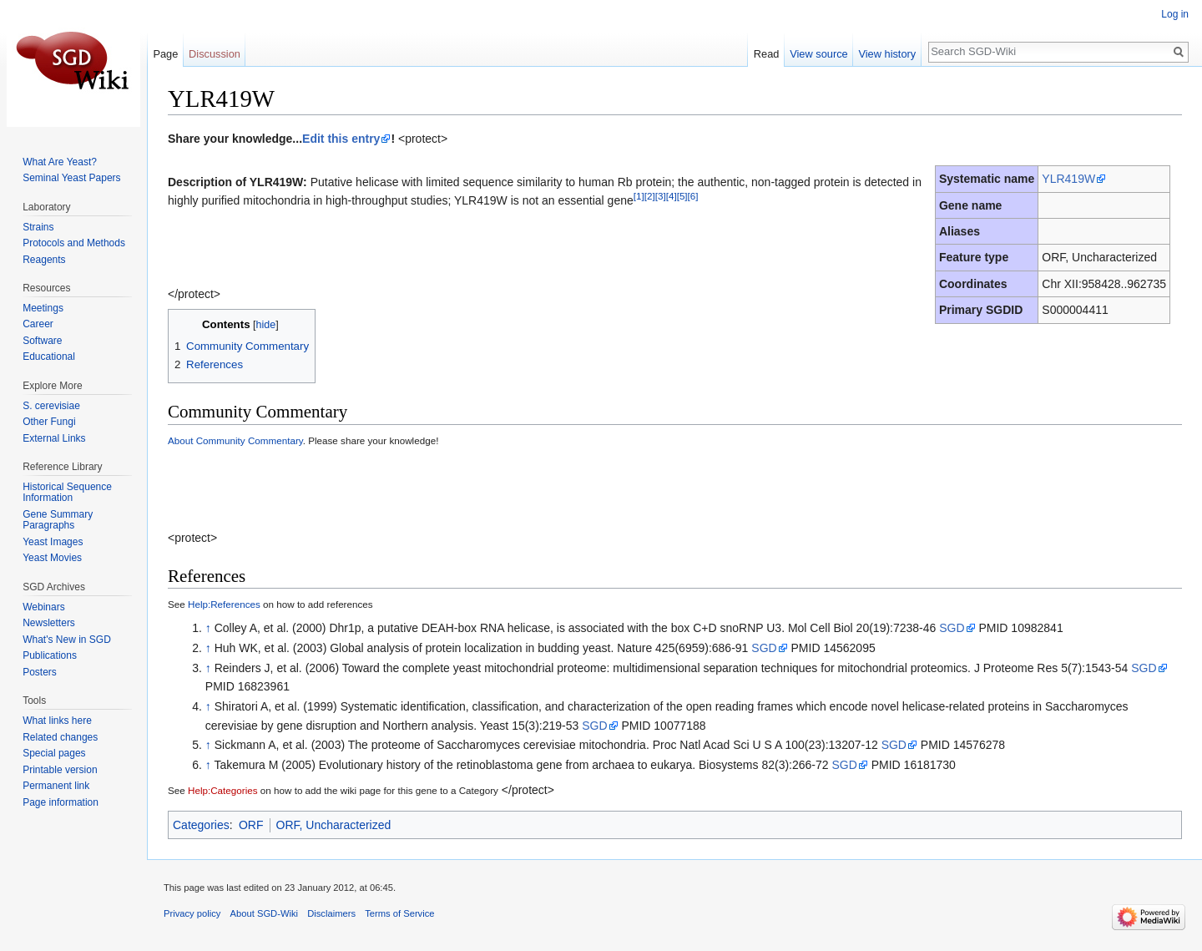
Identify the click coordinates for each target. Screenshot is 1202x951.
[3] (660, 195)
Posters (40, 672)
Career (38, 324)
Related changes (60, 737)
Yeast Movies (52, 558)
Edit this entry (341, 138)
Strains (38, 227)
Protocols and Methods (74, 243)
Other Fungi (49, 421)
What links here (57, 720)
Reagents (44, 260)
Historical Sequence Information (67, 492)
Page (165, 54)
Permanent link (56, 786)
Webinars (43, 607)
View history (887, 54)
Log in (1175, 14)
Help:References (224, 604)
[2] (649, 195)
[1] (639, 195)
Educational (49, 356)
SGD (951, 628)
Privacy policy (192, 913)
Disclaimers (331, 913)
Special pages (54, 753)
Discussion (214, 54)
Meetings (43, 308)
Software (42, 341)
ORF (251, 825)
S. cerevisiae (51, 406)
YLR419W (1068, 178)
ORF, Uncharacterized (333, 825)
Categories (201, 825)
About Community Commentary (235, 440)
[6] (693, 195)
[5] (682, 195)
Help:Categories (223, 790)
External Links (54, 438)
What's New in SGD (67, 639)
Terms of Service (399, 913)
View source (818, 54)
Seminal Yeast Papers (71, 178)
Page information (60, 802)
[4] (671, 195)
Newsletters (49, 623)
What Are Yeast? (60, 162)
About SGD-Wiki (264, 913)
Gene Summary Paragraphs (58, 520)
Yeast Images (53, 542)
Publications (50, 655)
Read (767, 54)
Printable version (60, 770)
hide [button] (266, 325)
